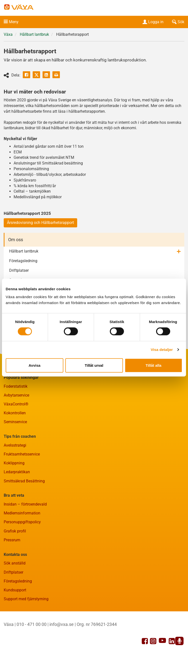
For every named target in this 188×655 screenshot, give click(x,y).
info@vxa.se (61, 624)
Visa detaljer (162, 349)
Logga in (152, 21)
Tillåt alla (154, 365)
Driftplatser (19, 270)
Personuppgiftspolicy (22, 522)
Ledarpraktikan (17, 472)
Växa (8, 34)
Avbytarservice (16, 395)
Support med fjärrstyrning (26, 599)
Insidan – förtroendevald (25, 504)
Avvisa (35, 365)
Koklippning (14, 463)
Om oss (15, 239)
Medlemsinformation (22, 513)
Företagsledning (23, 260)
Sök (177, 21)
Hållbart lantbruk (34, 34)
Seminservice (15, 421)
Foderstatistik (15, 386)
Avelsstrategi (15, 445)
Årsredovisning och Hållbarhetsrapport (40, 222)
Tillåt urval (94, 365)
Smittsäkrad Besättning (24, 481)
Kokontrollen (15, 413)
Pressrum (12, 540)
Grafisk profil (15, 531)
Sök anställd (14, 563)
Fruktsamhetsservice (22, 454)
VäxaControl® (16, 404)
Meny (14, 21)
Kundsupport (15, 590)
